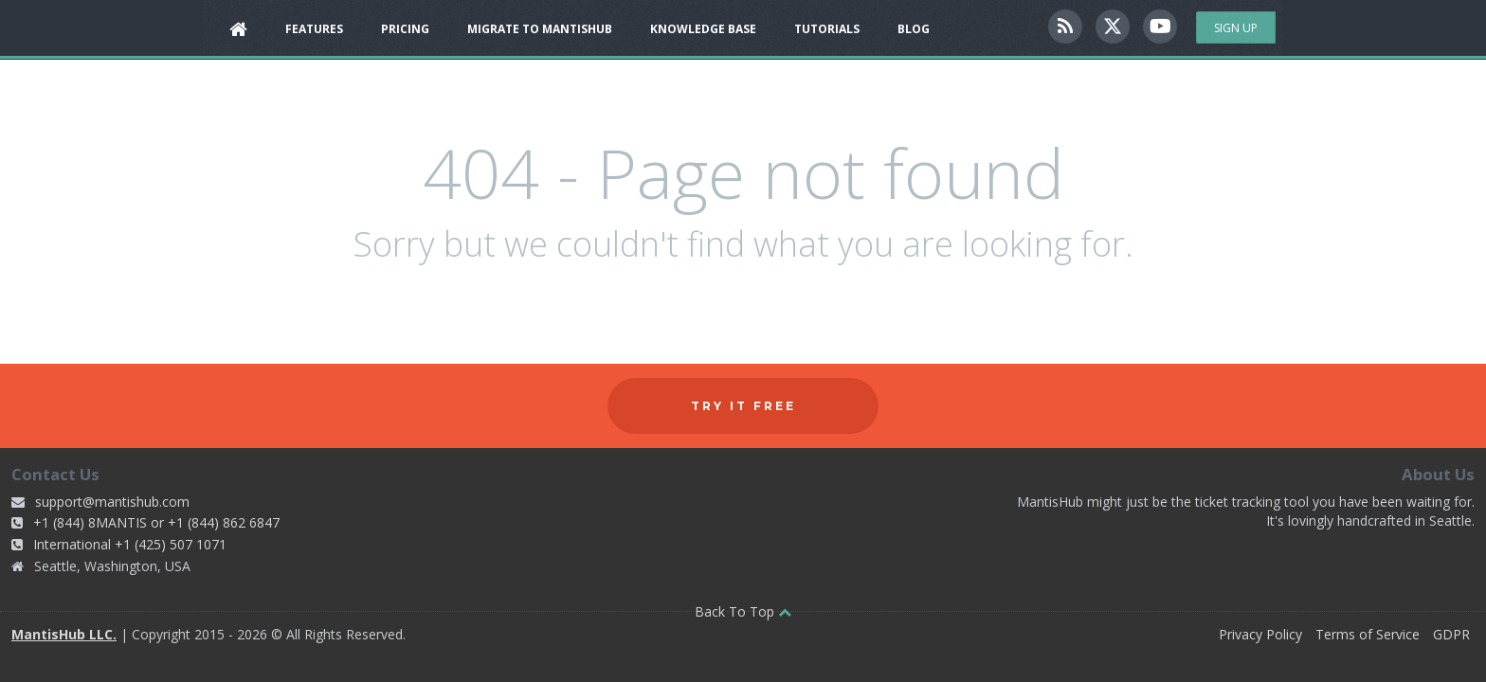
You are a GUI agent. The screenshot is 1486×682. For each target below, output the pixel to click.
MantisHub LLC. (64, 634)
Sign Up (1236, 28)
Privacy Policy (1260, 634)
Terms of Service (1367, 634)
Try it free (743, 406)
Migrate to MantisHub (539, 29)
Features (314, 29)
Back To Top (743, 611)
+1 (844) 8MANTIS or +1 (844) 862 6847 (156, 522)
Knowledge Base (703, 29)
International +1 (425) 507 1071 (130, 544)
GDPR (1451, 634)
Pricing (405, 29)
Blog (913, 29)
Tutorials (827, 29)
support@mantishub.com (112, 502)
